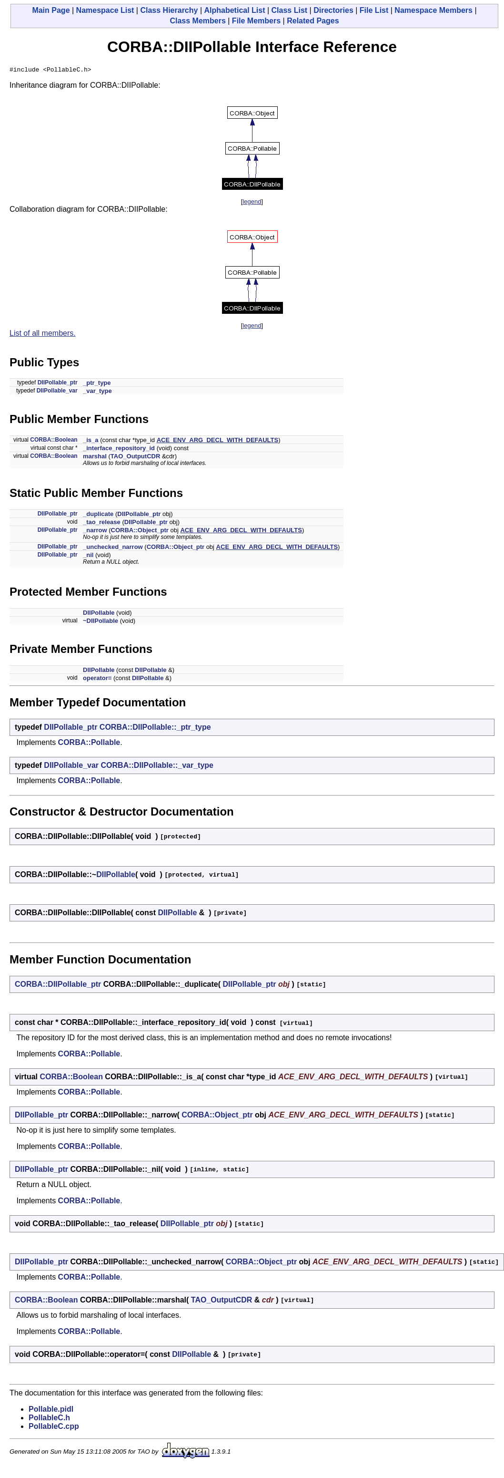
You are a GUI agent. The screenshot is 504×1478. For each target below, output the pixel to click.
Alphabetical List (234, 10)
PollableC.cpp (54, 1428)
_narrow (95, 531)
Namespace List (105, 10)
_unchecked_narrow (113, 548)
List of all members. (43, 335)
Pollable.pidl (51, 1410)
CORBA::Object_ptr (140, 531)
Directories (333, 10)
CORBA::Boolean (53, 441)
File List (374, 10)
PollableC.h (49, 1419)
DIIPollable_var (57, 392)
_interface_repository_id (119, 449)
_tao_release (102, 523)
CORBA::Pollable (89, 744)
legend (251, 203)
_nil (88, 556)
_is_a (91, 441)
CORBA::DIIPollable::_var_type (157, 767)
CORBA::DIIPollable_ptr (58, 986)
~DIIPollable (100, 622)
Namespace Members (433, 10)
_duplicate (98, 515)
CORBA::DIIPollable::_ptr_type (155, 728)
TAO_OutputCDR (135, 457)
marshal (95, 457)
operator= (97, 679)
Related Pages (313, 21)
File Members (256, 21)
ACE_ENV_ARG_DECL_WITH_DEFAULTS (217, 441)
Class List (290, 10)
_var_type (97, 392)
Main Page (51, 10)
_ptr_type (97, 384)
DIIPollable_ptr (58, 384)
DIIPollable (98, 614)
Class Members (197, 21)
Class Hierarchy (169, 10)
